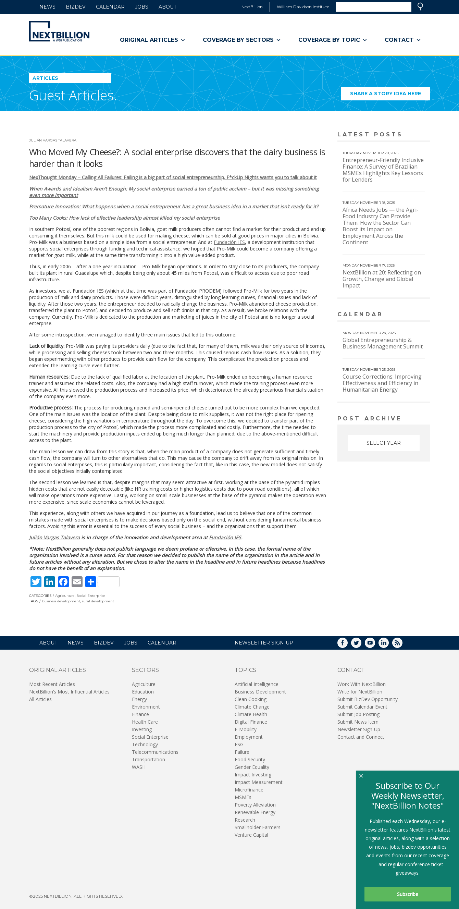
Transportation (148, 759)
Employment (249, 737)
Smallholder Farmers (258, 827)
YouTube (374, 645)
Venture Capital (251, 835)
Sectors (145, 670)
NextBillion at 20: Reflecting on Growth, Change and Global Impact (382, 279)
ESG (239, 744)
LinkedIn (388, 645)
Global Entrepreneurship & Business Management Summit (383, 343)
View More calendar (407, 315)
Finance (140, 714)
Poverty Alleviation (255, 804)
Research (245, 819)
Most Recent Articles (52, 684)
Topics (245, 670)
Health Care (145, 721)
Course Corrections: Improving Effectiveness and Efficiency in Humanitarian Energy (382, 383)
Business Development (260, 691)
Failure (242, 752)
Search (420, 6)
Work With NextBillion (361, 684)
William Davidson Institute (303, 6)
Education (143, 691)
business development (61, 601)
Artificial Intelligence (256, 684)
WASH (139, 767)
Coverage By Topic (333, 40)
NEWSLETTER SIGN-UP (264, 643)
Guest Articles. (73, 95)
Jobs (141, 7)
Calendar (110, 7)
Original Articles (153, 40)
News (47, 7)
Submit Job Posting (358, 714)
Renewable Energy (255, 812)
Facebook (347, 645)
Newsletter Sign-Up (358, 729)
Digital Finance (251, 721)
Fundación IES (229, 242)
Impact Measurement (259, 782)
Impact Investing (253, 774)
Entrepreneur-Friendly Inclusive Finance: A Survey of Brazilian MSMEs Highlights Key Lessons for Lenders (383, 169)
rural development (98, 601)
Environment (146, 706)
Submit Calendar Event (362, 706)
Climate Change (252, 706)
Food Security (250, 759)
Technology (145, 744)
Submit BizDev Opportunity (367, 699)
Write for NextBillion (359, 691)
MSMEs (243, 797)
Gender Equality (252, 767)
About (167, 7)
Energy (139, 699)
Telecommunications (155, 752)
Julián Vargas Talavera (52, 140)
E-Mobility (246, 729)
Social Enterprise (90, 595)
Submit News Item (358, 721)
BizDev (76, 7)
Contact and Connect (360, 737)
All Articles (40, 699)
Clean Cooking (250, 699)
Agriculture (65, 595)
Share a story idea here (390, 95)
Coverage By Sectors (242, 40)
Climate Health (251, 714)
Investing (142, 729)
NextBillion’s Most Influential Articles (69, 691)
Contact (403, 40)
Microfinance (249, 789)
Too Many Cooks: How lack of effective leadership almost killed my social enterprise (124, 217)
